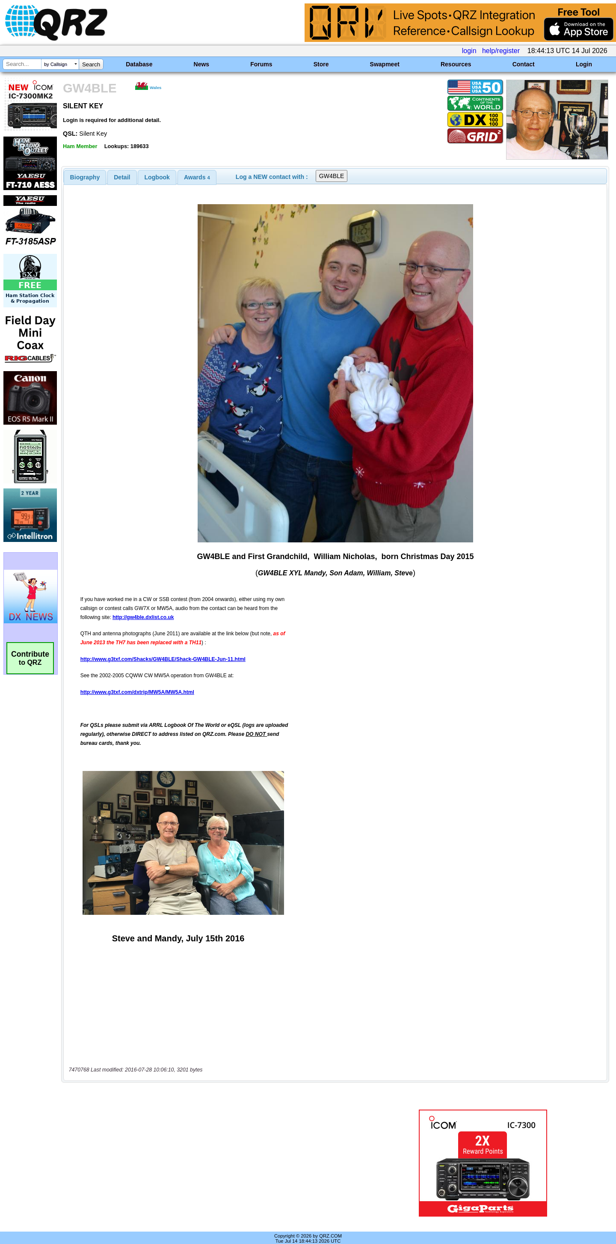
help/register (501, 50)
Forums (261, 64)
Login (584, 64)
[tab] (85, 177)
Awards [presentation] (197, 177)
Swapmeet (385, 64)
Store (321, 64)
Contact (523, 64)
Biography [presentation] (85, 177)
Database (139, 64)
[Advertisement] (216, 1154)
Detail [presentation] (122, 177)
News (202, 64)
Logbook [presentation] (157, 177)
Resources (456, 64)
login (469, 50)
